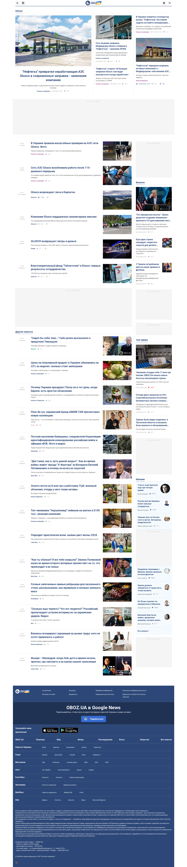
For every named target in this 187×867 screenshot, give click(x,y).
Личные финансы (142, 81)
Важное (140, 182)
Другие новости (24, 331)
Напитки (59, 777)
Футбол (33, 349)
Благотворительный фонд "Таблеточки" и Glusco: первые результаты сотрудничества (65, 267)
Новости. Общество (37, 400)
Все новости (166, 739)
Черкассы (97, 747)
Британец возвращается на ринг (43, 666)
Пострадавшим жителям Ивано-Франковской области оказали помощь (59, 221)
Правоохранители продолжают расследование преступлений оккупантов (60, 448)
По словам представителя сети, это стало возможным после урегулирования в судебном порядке (66, 176)
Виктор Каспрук (143, 510)
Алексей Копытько (144, 608)
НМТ (107, 762)
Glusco (19, 10)
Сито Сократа (142, 578)
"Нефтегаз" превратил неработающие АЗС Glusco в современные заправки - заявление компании (53, 76)
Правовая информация (104, 690)
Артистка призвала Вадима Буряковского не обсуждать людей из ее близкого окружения (61, 572)
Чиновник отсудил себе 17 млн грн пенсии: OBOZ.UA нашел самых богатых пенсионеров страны (153, 375)
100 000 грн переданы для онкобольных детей (49, 273)
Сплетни (58, 800)
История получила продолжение (43, 493)
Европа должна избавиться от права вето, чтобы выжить (150, 588)
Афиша (44, 800)
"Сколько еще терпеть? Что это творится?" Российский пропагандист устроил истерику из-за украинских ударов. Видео (64, 612)
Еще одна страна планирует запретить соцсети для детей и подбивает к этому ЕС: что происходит (147, 242)
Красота (71, 800)
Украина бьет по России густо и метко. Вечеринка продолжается (149, 520)
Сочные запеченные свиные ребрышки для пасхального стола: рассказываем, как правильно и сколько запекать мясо (66, 588)
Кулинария (34, 599)
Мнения (140, 479)
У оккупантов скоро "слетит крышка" (45, 620)
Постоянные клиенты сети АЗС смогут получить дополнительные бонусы (60, 245)
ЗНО (96, 762)
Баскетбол (58, 755)
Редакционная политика (105, 694)
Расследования (105, 739)
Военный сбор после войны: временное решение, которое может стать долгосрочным (149, 618)
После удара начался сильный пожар (150, 429)
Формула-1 (97, 755)
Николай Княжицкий (145, 594)
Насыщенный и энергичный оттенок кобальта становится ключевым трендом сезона (64, 539)
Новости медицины (49, 792)
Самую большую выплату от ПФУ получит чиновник (152, 383)
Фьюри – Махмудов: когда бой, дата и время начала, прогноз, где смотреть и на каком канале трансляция (63, 660)
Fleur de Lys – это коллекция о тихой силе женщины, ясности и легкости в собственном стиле (65, 421)
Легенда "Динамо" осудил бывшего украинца (48, 346)
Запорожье (70, 747)
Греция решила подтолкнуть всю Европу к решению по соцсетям (147, 251)
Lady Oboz (34, 542)
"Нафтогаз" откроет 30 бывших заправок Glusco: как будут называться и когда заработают (112, 71)
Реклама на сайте (48, 694)
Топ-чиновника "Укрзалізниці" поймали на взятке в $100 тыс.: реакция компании (65, 512)
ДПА (86, 762)
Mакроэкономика (70, 785)
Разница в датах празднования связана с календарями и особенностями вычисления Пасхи (64, 396)
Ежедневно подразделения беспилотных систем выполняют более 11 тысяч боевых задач (153, 406)
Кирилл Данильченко (145, 526)
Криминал (34, 451)
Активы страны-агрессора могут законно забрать (152, 76)
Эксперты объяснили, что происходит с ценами (49, 370)
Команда (72, 690)
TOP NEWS (142, 340)
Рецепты (45, 777)
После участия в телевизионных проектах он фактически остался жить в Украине (63, 472)
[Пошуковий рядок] (170, 3)
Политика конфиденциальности (134, 690)
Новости (34, 197)
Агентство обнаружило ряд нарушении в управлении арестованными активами (111, 54)
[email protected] (42, 850)
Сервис (91, 770)
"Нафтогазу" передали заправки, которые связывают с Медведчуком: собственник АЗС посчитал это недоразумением (152, 68)
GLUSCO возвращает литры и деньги (53, 241)
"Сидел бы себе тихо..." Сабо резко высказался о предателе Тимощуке (60, 340)
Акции (33, 248)
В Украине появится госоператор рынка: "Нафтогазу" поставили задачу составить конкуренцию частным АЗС (152, 20)
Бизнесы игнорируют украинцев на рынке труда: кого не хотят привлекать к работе (65, 635)
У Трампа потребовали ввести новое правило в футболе (148, 267)
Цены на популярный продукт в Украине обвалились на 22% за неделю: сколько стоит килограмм (65, 364)
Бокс (84, 755)
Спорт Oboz (35, 669)
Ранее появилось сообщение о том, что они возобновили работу (56, 151)
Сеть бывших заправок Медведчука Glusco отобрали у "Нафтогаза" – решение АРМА (111, 46)
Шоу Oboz (34, 476)
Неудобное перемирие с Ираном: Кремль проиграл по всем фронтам (150, 572)
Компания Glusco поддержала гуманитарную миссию (64, 216)
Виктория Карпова (144, 624)
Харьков (56, 747)
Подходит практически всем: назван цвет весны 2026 (64, 535)
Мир (59, 739)
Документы (73, 694)
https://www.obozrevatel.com (94, 811)
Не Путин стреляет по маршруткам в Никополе (149, 602)
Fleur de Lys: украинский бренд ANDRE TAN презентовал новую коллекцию (65, 413)
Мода (33, 425)
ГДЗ (43, 762)
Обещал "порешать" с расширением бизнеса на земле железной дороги (59, 518)
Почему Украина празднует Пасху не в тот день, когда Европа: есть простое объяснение (64, 389)
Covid (81, 792)
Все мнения (143, 631)
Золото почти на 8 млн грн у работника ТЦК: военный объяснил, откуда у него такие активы (63, 487)
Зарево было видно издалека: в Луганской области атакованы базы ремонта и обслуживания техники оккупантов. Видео (152, 422)
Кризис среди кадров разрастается (45, 641)
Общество (144, 739)
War (32, 623)
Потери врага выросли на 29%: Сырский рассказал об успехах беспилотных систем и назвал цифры (151, 398)
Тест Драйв (46, 770)
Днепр (84, 747)
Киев (44, 747)
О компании (46, 690)
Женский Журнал (99, 800)
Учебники (55, 762)
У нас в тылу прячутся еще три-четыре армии (148, 487)
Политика (40, 739)
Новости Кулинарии (77, 777)
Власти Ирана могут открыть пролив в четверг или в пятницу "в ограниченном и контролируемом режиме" (152, 226)
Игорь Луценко (143, 494)
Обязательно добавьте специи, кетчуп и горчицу (50, 595)
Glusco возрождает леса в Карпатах (53, 192)
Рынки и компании (43, 91)
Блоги (121, 739)
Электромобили (64, 770)
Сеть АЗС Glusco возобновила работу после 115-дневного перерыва (61, 169)
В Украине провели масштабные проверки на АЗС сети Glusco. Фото (64, 145)
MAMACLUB (68, 792)
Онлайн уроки (72, 762)
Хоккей (72, 755)
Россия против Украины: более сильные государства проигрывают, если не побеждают (149, 504)
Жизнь (81, 739)
